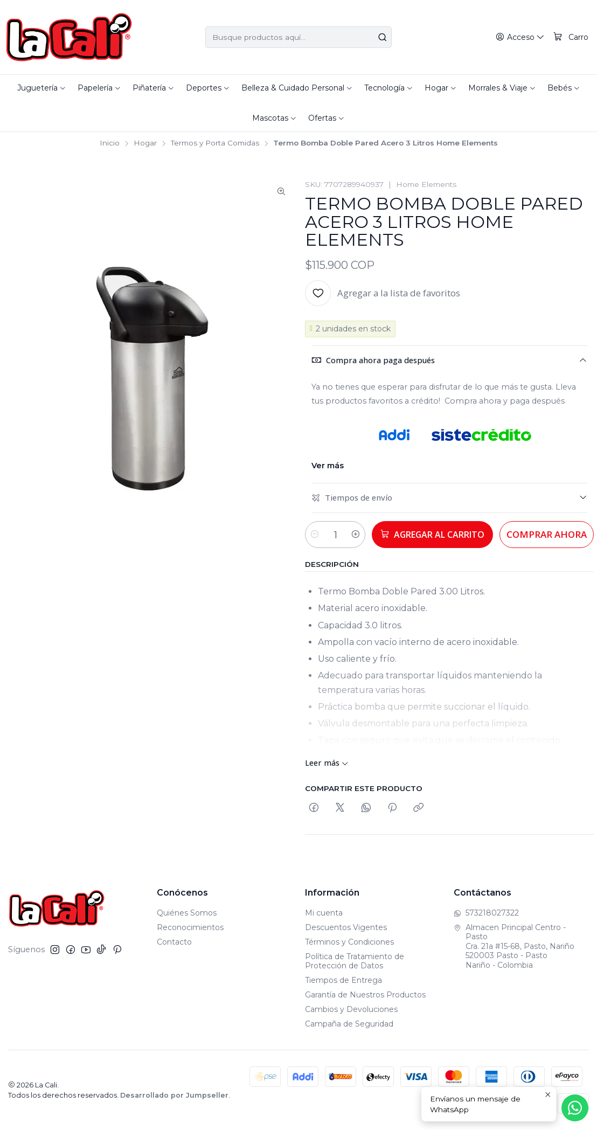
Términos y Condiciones (349, 942)
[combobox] (298, 37)
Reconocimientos (190, 927)
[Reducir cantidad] (315, 534)
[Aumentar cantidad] (363, 534)
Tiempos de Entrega (343, 980)
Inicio (110, 143)
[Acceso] (522, 37)
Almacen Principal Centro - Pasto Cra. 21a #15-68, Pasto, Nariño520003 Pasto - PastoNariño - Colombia (514, 946)
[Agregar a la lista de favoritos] (382, 293)
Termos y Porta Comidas (215, 143)
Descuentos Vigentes (346, 927)
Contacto (174, 942)
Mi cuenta (324, 913)
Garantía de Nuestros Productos (365, 995)
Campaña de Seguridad (349, 1024)
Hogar (145, 143)
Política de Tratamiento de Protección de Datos (354, 961)
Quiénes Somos (187, 913)
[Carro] (571, 37)
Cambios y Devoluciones (351, 1009)
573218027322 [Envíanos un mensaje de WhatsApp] (486, 913)
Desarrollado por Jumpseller (174, 1095)
